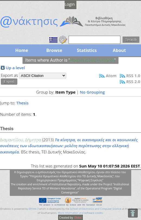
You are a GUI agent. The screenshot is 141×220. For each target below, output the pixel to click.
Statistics (87, 50)
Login (70, 4)
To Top (133, 213)
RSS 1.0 (133, 75)
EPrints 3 (34, 209)
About (119, 50)
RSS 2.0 (133, 81)
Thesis (22, 103)
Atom (111, 75)
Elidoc (78, 217)
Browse (54, 50)
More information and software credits (80, 213)
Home (21, 50)
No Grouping (92, 92)
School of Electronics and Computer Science (95, 209)
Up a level (15, 67)
